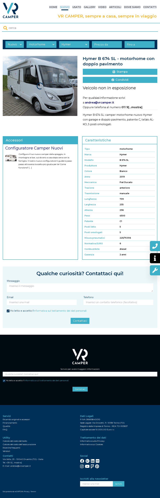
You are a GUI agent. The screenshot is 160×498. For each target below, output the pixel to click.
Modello (89, 160)
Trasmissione (91, 193)
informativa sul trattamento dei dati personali (60, 310)
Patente (88, 221)
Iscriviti (118, 483)
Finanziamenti (10, 422)
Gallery (89, 7)
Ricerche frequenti (11, 447)
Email (10, 297)
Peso (87, 215)
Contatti (150, 7)
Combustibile (92, 249)
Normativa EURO (93, 243)
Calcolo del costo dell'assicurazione (19, 444)
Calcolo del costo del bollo (15, 441)
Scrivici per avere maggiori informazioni (80, 369)
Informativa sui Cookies (91, 444)
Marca (87, 154)
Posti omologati (93, 232)
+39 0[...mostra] (14, 462)
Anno (87, 176)
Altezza (88, 210)
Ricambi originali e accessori (16, 419)
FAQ (5, 429)
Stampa (120, 71)
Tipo (87, 149)
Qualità (6, 426)
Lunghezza (90, 199)
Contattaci (80, 320)
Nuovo (65, 7)
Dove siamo (132, 7)
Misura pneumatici (94, 238)
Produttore (90, 165)
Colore (88, 171)
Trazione (89, 188)
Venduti (6, 451)
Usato (76, 7)
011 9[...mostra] (131, 107)
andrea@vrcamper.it (99, 102)
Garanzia (89, 254)
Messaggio (13, 280)
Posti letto (90, 226)
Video (102, 7)
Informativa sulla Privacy (92, 441)
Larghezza (90, 204)
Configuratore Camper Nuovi (34, 148)
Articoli (115, 7)
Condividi (120, 79)
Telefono (88, 297)
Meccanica (90, 182)
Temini (33, 491)
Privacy (27, 491)
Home (53, 7)
